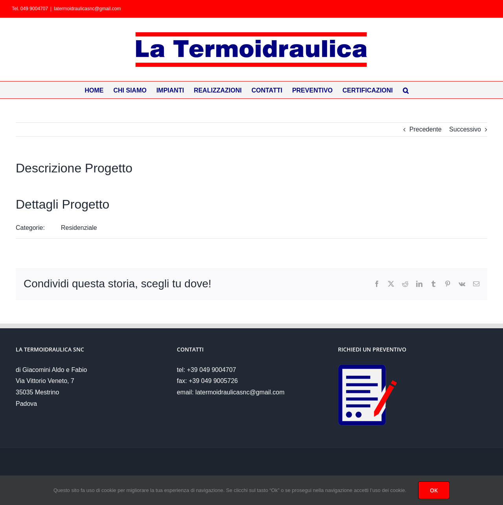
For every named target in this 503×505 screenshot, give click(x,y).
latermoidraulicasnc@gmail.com (87, 8)
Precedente (425, 129)
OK (434, 490)
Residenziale (79, 227)
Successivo (465, 129)
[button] (406, 89)
